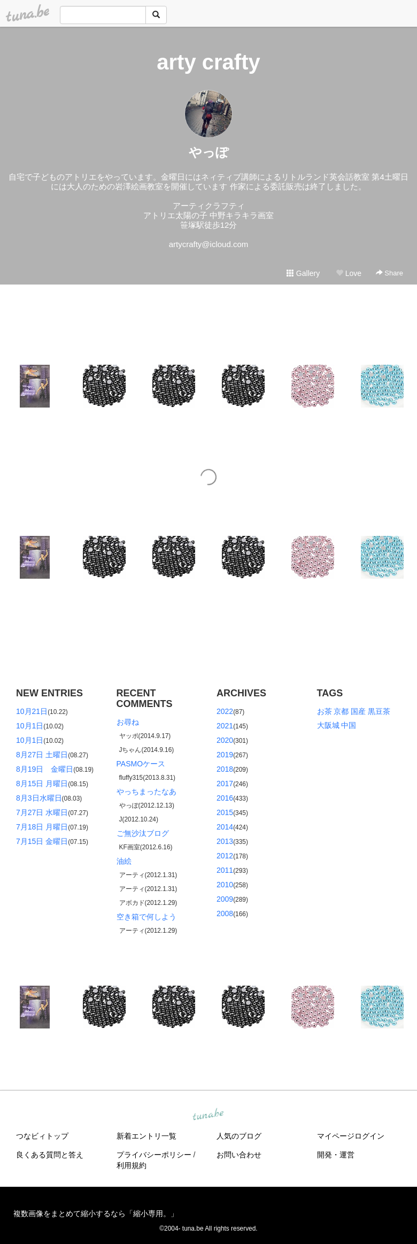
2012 (225, 855)
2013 (225, 841)
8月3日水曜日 (39, 798)
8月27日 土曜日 (42, 754)
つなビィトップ (42, 1136)
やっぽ (209, 152)
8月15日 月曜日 (42, 783)
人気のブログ (239, 1136)
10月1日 (29, 725)
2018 (225, 769)
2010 (225, 884)
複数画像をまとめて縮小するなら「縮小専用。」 (95, 1213)
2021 (225, 725)
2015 (225, 812)
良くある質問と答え (49, 1154)
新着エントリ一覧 (146, 1136)
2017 (225, 783)
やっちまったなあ (146, 791)
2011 (225, 870)
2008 (225, 913)
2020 (225, 740)
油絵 (124, 861)
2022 (225, 711)
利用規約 (131, 1165)
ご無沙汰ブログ (143, 833)
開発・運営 (335, 1154)
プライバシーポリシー (154, 1154)
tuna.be (208, 1114)
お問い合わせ (239, 1154)
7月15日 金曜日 (42, 841)
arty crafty (208, 62)
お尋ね (128, 722)
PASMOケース (141, 763)
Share (389, 273)
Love (348, 273)
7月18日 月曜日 (42, 827)
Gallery (303, 273)
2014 (225, 827)
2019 (225, 754)
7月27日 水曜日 (42, 812)
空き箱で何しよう (146, 916)
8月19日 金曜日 (44, 769)
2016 (225, 798)
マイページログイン (350, 1136)
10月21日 (32, 711)
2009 (225, 899)
